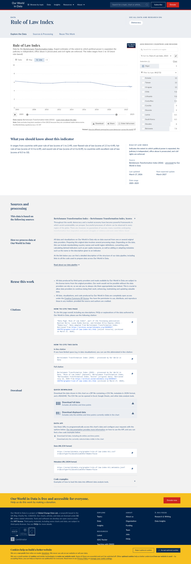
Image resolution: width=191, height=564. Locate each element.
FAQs (36, 529)
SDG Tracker (102, 544)
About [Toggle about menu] (81, 5)
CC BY (39, 125)
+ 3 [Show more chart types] (46, 60)
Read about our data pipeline (66, 265)
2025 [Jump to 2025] (132, 114)
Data (49, 5)
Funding (129, 530)
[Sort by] (156, 56)
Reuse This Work (67, 34)
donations (45, 553)
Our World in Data (18, 5)
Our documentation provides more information (85, 433)
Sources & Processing (43, 34)
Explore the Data (19, 34)
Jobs (128, 539)
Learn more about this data (66, 120)
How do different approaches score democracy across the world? (111, 129)
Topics (99, 521)
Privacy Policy (82, 558)
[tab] (18, 60)
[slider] (27, 114)
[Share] (111, 124)
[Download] (98, 124)
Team (128, 535)
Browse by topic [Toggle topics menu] (35, 5)
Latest (99, 540)
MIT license (18, 526)
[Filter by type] (159, 73)
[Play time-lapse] (15, 114)
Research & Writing (163, 521)
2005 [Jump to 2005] (21, 114)
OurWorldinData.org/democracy (24, 125)
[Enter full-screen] (126, 124)
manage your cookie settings (101, 558)
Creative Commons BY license (76, 298)
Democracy (136, 23)
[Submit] (147, 5)
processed (169, 163)
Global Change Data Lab (48, 518)
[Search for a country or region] (159, 50)
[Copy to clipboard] (129, 322)
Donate (173, 5)
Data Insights (160, 526)
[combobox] (130, 4)
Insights (57, 5)
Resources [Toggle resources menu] (68, 5)
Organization (131, 526)
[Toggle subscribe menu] (158, 4)
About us (129, 521)
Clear (175, 61)
